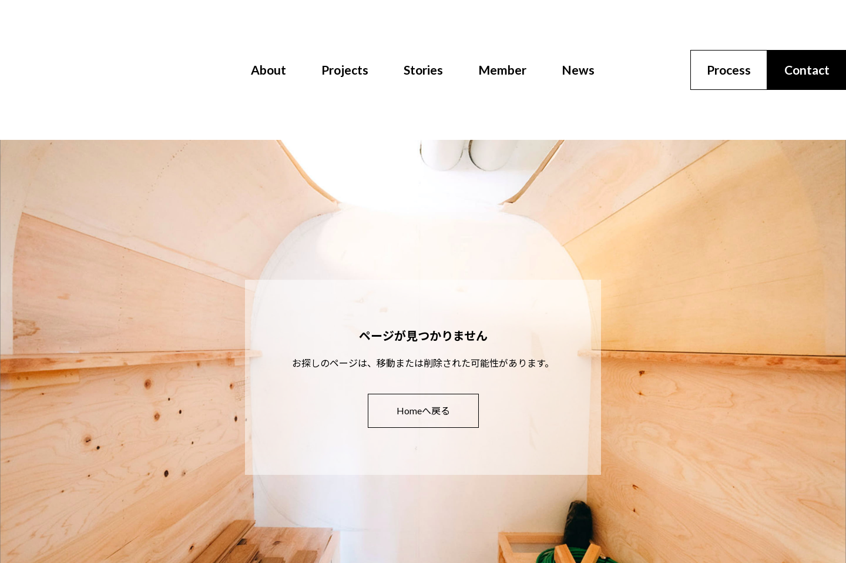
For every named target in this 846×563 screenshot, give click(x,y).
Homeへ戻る (423, 410)
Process (729, 69)
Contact (807, 69)
